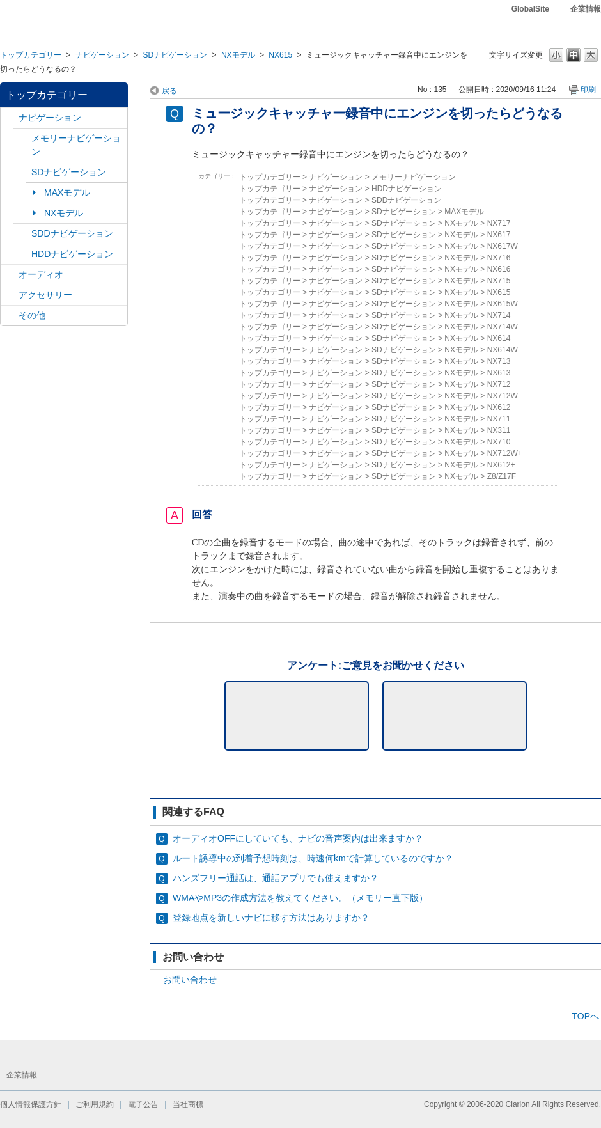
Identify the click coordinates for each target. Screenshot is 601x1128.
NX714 (499, 315)
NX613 (499, 372)
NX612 (499, 407)
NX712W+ (504, 453)
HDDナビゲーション (72, 254)
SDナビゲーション (175, 55)
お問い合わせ (190, 980)
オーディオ (41, 274)
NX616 (499, 269)
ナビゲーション (102, 55)
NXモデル (238, 55)
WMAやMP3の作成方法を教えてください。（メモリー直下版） (300, 898)
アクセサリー (45, 295)
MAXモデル (67, 192)
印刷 (588, 89)
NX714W (502, 326)
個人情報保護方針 (30, 1104)
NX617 (499, 234)
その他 (32, 315)
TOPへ (585, 1016)
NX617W (502, 246)
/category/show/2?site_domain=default (9, 118)
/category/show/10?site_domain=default (9, 295)
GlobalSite (530, 8)
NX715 (499, 280)
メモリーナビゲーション (76, 145)
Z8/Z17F (501, 476)
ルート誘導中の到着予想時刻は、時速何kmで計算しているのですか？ (313, 858)
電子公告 (143, 1104)
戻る (169, 90)
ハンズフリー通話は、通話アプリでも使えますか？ (276, 878)
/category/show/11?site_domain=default (9, 315)
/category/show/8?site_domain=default (22, 254)
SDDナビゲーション (72, 233)
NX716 (499, 257)
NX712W (502, 395)
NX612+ (501, 464)
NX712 (499, 384)
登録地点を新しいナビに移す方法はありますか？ (271, 918)
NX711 (499, 418)
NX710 (499, 441)
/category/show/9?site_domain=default (22, 233)
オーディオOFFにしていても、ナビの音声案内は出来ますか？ (298, 838)
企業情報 (585, 8)
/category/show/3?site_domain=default (22, 172)
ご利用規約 (94, 1104)
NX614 (499, 338)
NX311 (499, 430)
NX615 (280, 55)
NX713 (499, 361)
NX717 (499, 223)
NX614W (502, 349)
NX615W (502, 303)
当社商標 (188, 1104)
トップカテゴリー (30, 55)
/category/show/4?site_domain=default (9, 274)
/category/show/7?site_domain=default (22, 138)
